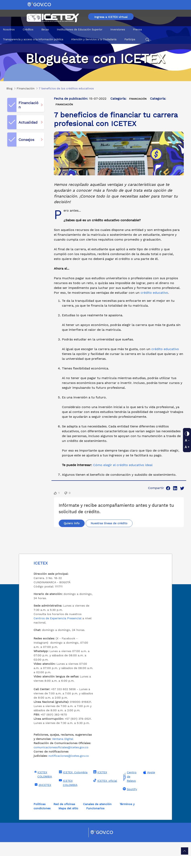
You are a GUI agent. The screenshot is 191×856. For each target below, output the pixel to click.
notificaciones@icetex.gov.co (68, 769)
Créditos (28, 29)
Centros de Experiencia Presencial (57, 632)
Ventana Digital (62, 752)
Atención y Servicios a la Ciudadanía (93, 39)
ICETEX (99, 786)
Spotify (129, 803)
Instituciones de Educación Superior (79, 29)
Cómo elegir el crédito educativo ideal (123, 465)
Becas (45, 29)
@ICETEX (42, 798)
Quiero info (72, 529)
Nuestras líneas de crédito (82, 537)
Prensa (137, 29)
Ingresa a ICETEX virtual (110, 17)
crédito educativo (154, 293)
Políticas (39, 818)
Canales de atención (97, 818)
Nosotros (9, 29)
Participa (129, 39)
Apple (148, 786)
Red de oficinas (64, 818)
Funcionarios (95, 822)
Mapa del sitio (68, 822)
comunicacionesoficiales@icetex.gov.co (61, 761)
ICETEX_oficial (104, 794)
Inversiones (117, 29)
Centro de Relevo (129, 790)
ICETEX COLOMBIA (43, 788)
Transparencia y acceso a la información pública (33, 39)
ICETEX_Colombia (72, 786)
